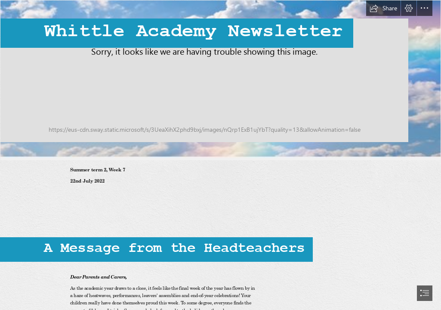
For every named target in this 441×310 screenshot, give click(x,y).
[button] (383, 8)
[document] (220, 155)
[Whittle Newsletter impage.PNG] (220, 80)
